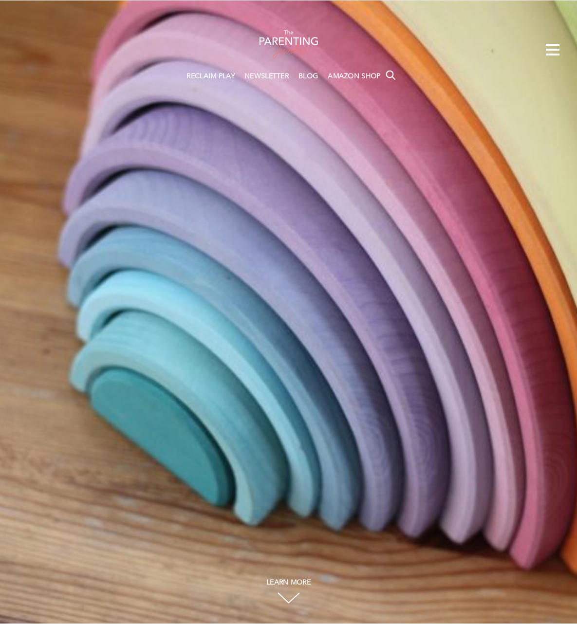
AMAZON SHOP (354, 76)
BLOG (308, 76)
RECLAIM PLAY (210, 76)
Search (390, 75)
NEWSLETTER (266, 76)
